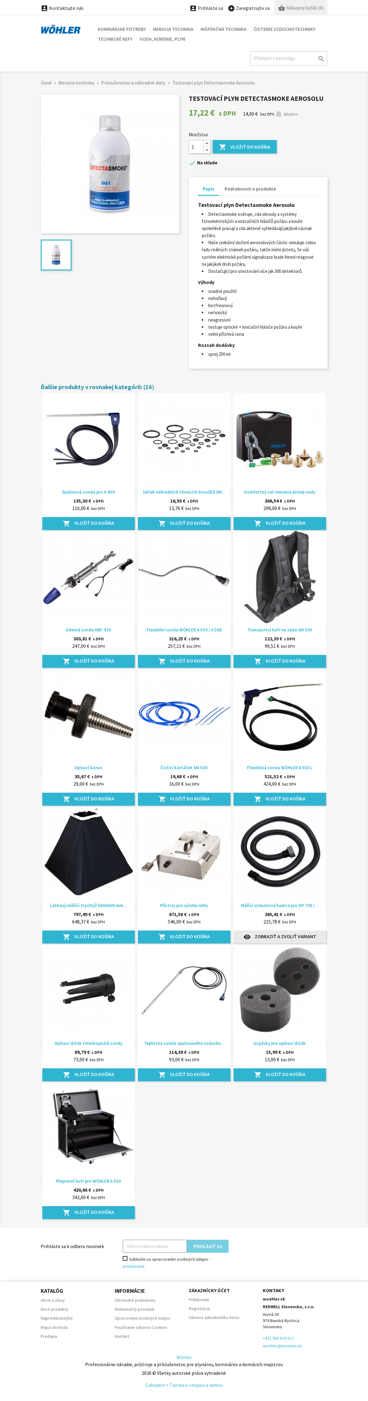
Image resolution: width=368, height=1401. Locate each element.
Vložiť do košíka (244, 147)
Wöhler (184, 1357)
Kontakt (122, 1336)
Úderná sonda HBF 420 (88, 630)
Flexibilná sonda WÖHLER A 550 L (279, 767)
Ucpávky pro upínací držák (280, 1043)
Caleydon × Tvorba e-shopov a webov (184, 1385)
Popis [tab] (208, 189)
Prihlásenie (199, 1299)
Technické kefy (115, 39)
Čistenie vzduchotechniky (285, 29)
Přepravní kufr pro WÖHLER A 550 (88, 1181)
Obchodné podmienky (135, 1300)
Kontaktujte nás (62, 8)
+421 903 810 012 (278, 1338)
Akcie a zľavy (53, 1300)
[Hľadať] (288, 58)
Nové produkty (54, 1309)
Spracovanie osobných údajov (142, 1318)
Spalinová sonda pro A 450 (88, 492)
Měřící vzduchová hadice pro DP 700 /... (279, 905)
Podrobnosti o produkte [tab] (250, 189)
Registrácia (199, 1308)
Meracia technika (173, 29)
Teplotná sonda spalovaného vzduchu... (184, 1043)
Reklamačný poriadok (135, 1309)
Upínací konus (88, 767)
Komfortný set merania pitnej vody (279, 492)
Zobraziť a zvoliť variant (279, 937)
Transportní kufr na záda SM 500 (279, 630)
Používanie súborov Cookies (141, 1327)
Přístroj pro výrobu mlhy (184, 905)
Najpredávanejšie (57, 1318)
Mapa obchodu (54, 1327)
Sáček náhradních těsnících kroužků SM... (184, 492)
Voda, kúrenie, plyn (162, 39)
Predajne (49, 1336)
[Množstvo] (196, 147)
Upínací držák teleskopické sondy (88, 1043)
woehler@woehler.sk (282, 1346)
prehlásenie (134, 1266)
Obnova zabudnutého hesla (214, 1317)
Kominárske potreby (122, 29)
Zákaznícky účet (209, 1290)
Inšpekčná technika (223, 29)
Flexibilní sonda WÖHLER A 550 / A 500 (184, 630)
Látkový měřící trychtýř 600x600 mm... (88, 905)
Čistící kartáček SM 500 (184, 767)
